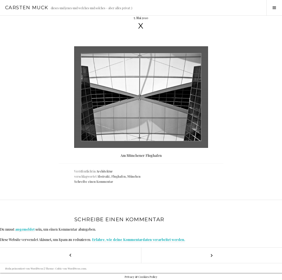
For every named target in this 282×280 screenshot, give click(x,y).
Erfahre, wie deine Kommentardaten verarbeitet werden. (138, 239)
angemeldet (25, 229)
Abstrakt (103, 176)
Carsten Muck (26, 8)
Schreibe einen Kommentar (93, 182)
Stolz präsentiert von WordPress (24, 268)
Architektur (104, 171)
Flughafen (118, 176)
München (133, 176)
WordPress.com (77, 268)
